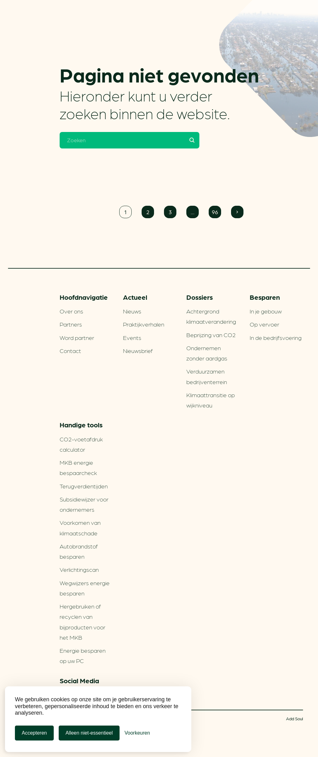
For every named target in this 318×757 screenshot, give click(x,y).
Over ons (71, 311)
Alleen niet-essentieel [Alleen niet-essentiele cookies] (89, 733)
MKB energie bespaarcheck (78, 467)
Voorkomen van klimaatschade (80, 527)
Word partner (77, 337)
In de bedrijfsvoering (276, 337)
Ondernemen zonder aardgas (206, 352)
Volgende (237, 212)
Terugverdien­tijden (84, 485)
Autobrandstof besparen (79, 551)
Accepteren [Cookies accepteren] (34, 733)
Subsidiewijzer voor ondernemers (84, 504)
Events (132, 337)
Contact (70, 350)
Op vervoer (264, 324)
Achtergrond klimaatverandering (211, 316)
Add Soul (294, 718)
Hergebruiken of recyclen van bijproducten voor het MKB (82, 622)
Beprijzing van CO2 (211, 334)
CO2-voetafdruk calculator (81, 444)
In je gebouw (266, 311)
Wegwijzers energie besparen (85, 587)
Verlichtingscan (79, 569)
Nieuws (132, 311)
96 (215, 212)
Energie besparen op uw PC (83, 655)
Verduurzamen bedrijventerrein (206, 376)
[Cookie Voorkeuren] (137, 733)
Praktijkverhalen (143, 324)
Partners (71, 324)
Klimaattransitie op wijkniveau (210, 399)
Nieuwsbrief (138, 350)
